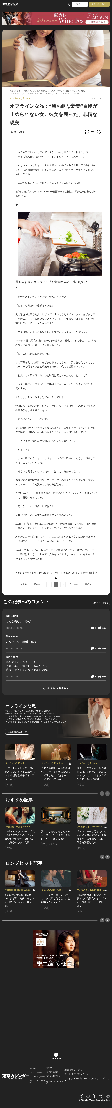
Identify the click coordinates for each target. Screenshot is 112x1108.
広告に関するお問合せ (37, 1077)
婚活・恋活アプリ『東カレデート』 (76, 1074)
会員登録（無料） (99, 4)
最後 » (88, 584)
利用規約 (49, 1068)
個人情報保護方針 (52, 1072)
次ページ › (74, 584)
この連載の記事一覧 (17, 732)
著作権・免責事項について (54, 1076)
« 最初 (24, 584)
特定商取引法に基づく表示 (54, 1082)
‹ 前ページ (37, 584)
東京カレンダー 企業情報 (37, 1081)
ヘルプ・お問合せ (35, 1072)
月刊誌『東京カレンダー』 (73, 1070)
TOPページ (33, 1068)
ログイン (80, 4)
